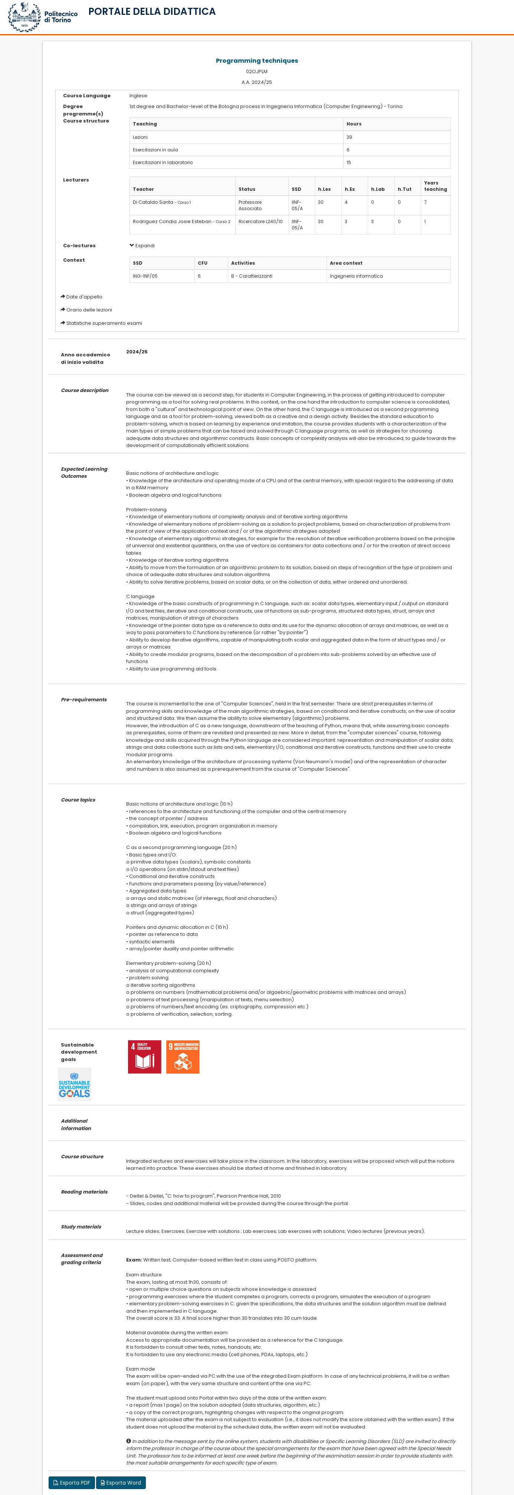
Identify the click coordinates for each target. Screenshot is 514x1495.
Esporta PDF (71, 1482)
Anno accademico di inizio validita (85, 358)
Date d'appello (84, 296)
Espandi (142, 245)
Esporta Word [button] (121, 1482)
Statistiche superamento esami (104, 323)
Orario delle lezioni (89, 309)
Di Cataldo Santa (153, 202)
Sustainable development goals (79, 1052)
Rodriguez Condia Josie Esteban (172, 221)
